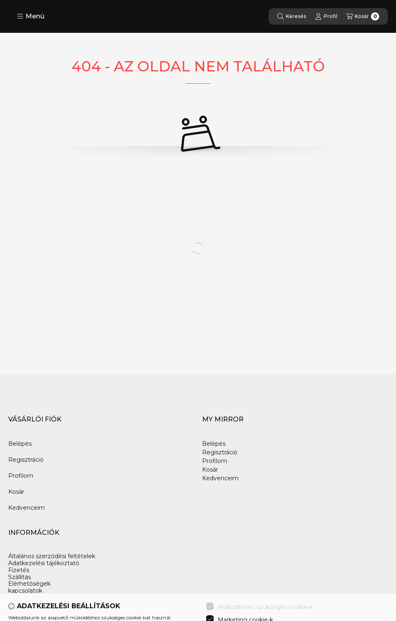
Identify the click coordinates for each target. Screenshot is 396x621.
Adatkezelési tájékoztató (43, 563)
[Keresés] (291, 16)
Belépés (20, 443)
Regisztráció (26, 459)
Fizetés (18, 570)
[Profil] (326, 16)
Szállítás (19, 577)
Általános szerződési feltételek (51, 556)
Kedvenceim (26, 507)
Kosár (16, 491)
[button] (30, 16)
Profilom (20, 475)
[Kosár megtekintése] (363, 16)
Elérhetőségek (29, 583)
